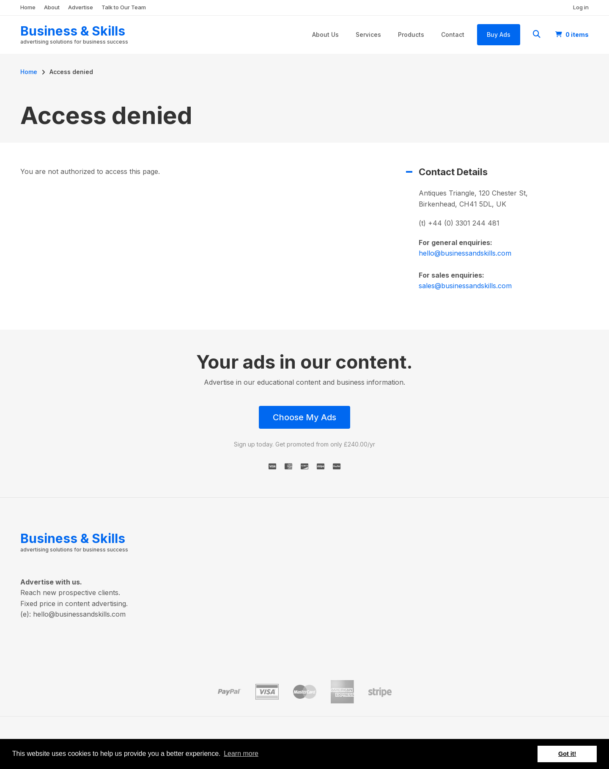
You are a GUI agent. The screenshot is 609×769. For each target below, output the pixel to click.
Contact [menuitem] (452, 34)
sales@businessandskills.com (465, 285)
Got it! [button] (567, 753)
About (52, 7)
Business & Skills (72, 31)
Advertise (80, 7)
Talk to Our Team (124, 7)
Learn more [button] (241, 753)
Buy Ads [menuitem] (498, 34)
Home (28, 7)
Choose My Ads (304, 417)
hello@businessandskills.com (465, 253)
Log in (581, 7)
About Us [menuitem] (325, 34)
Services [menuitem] (368, 34)
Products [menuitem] (411, 34)
